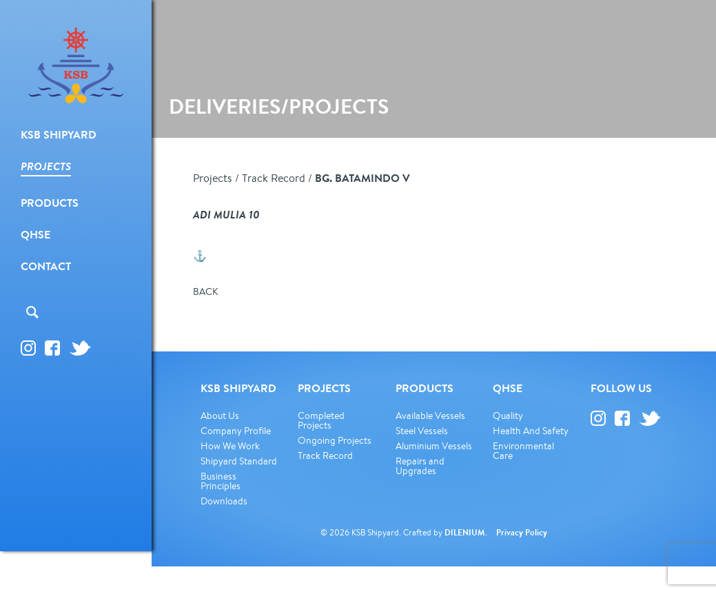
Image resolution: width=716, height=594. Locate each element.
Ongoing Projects (334, 440)
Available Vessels (430, 415)
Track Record (273, 177)
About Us (220, 415)
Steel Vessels (422, 431)
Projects (212, 177)
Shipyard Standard (239, 461)
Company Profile (236, 431)
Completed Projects (321, 420)
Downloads (224, 501)
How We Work (230, 446)
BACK (205, 291)
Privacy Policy (521, 532)
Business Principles (221, 481)
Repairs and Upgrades (420, 465)
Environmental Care (523, 450)
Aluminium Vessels (434, 446)
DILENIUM (464, 532)
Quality (508, 415)
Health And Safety (531, 431)
